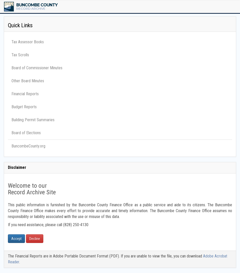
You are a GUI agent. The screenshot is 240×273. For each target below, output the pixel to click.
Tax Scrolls (20, 54)
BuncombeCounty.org (28, 146)
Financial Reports (25, 93)
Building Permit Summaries (33, 119)
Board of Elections (26, 132)
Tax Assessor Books (27, 41)
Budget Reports (24, 106)
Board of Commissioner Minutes (36, 67)
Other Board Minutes (27, 80)
